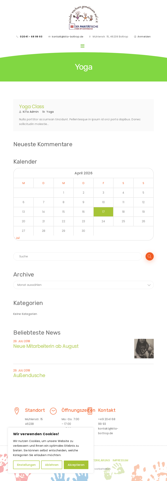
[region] (51, 450)
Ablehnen (52, 465)
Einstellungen (26, 465)
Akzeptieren (76, 465)
